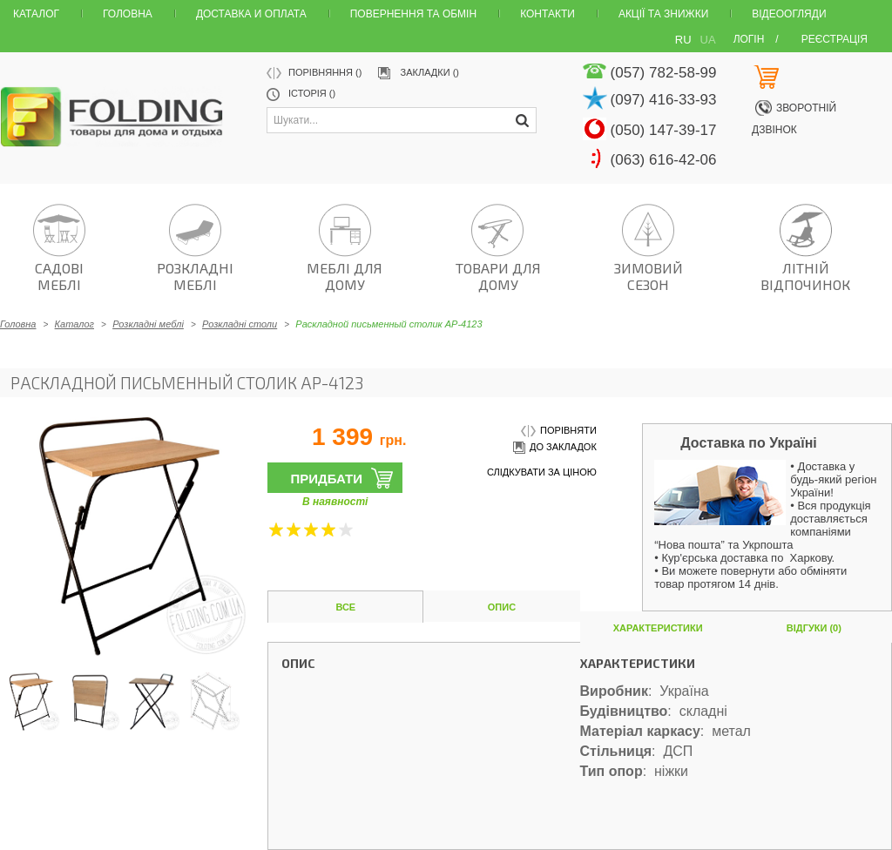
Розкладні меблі (148, 324)
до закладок (553, 448)
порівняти (559, 431)
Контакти (547, 14)
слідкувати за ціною (542, 472)
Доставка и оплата (251, 14)
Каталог (36, 14)
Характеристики (658, 628)
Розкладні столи (239, 324)
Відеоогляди (789, 14)
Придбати (326, 478)
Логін (749, 39)
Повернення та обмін (413, 14)
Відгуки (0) (814, 628)
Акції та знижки (663, 14)
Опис (502, 607)
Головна (127, 14)
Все (345, 607)
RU (683, 39)
